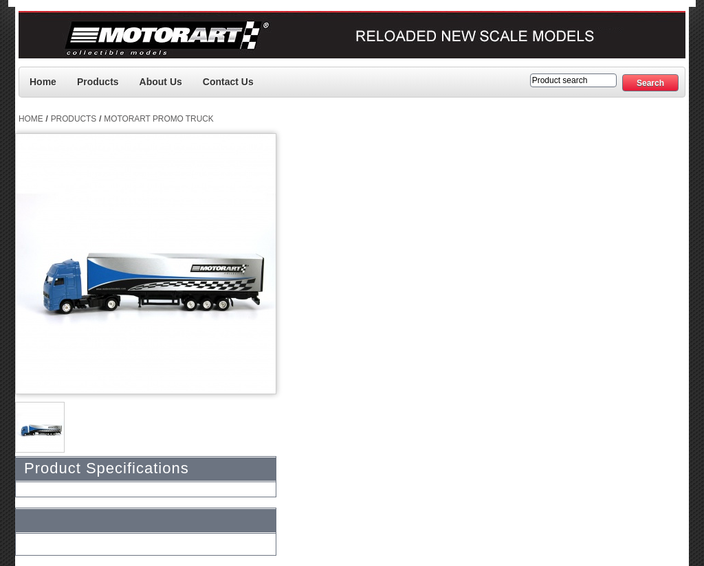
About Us (161, 81)
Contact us (228, 81)
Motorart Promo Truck (158, 119)
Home (43, 81)
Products (98, 81)
